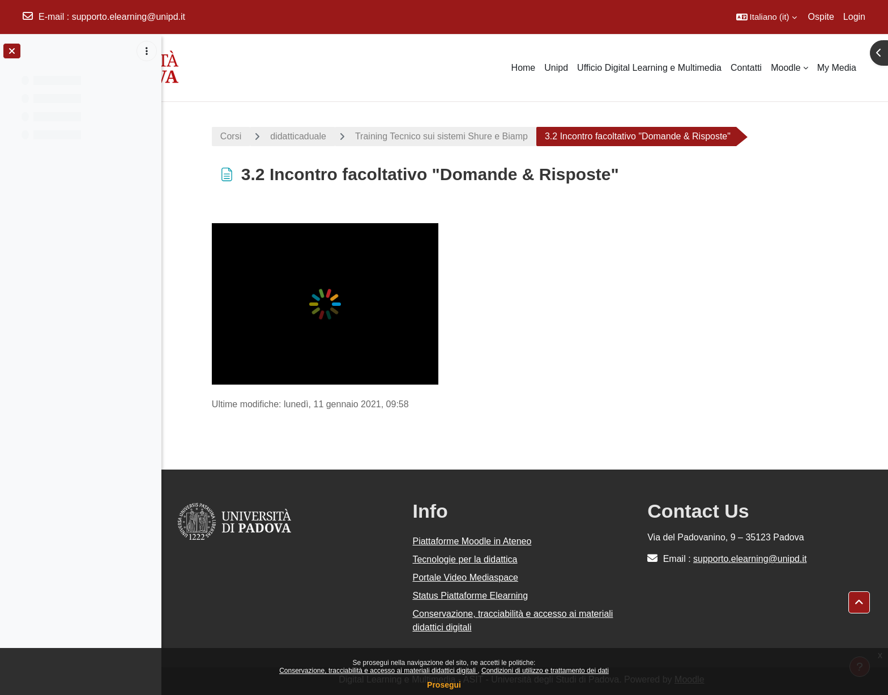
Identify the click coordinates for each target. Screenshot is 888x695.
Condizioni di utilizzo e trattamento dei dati (545, 671)
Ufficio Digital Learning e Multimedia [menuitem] (649, 68)
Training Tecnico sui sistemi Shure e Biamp (444, 136)
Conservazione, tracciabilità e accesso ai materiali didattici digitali (378, 671)
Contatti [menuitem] (746, 68)
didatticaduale (302, 136)
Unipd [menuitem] (556, 68)
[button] (766, 17)
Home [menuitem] (523, 68)
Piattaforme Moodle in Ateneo (476, 541)
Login (854, 17)
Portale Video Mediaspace (470, 577)
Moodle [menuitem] (785, 68)
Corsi (234, 136)
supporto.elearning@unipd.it (128, 17)
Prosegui (444, 684)
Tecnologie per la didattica (469, 559)
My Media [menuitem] (836, 68)
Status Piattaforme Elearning (474, 595)
